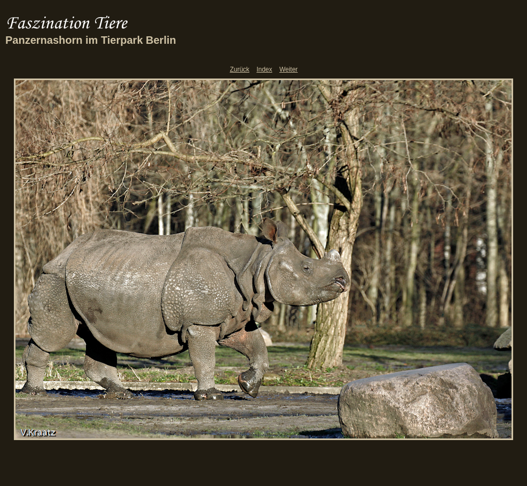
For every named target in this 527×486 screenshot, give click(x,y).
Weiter (288, 69)
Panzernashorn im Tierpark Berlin (90, 40)
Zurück (239, 69)
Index (264, 69)
